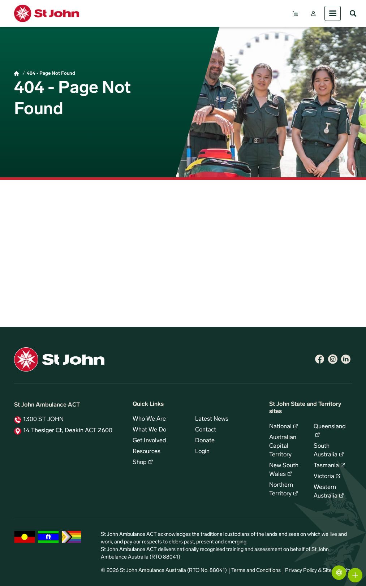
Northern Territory (281, 489)
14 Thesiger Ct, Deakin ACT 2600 (67, 431)
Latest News (211, 419)
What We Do (149, 430)
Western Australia (325, 492)
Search (353, 13)
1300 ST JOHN (43, 419)
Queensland (330, 427)
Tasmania (326, 466)
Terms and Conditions (256, 570)
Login (202, 452)
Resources (146, 452)
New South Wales (283, 470)
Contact (205, 430)
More (355, 575)
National (280, 427)
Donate (205, 441)
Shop (140, 462)
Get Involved (149, 441)
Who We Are (149, 419)
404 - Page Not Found (51, 73)
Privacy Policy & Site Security (318, 570)
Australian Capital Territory (282, 446)
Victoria (324, 476)
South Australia (325, 450)
